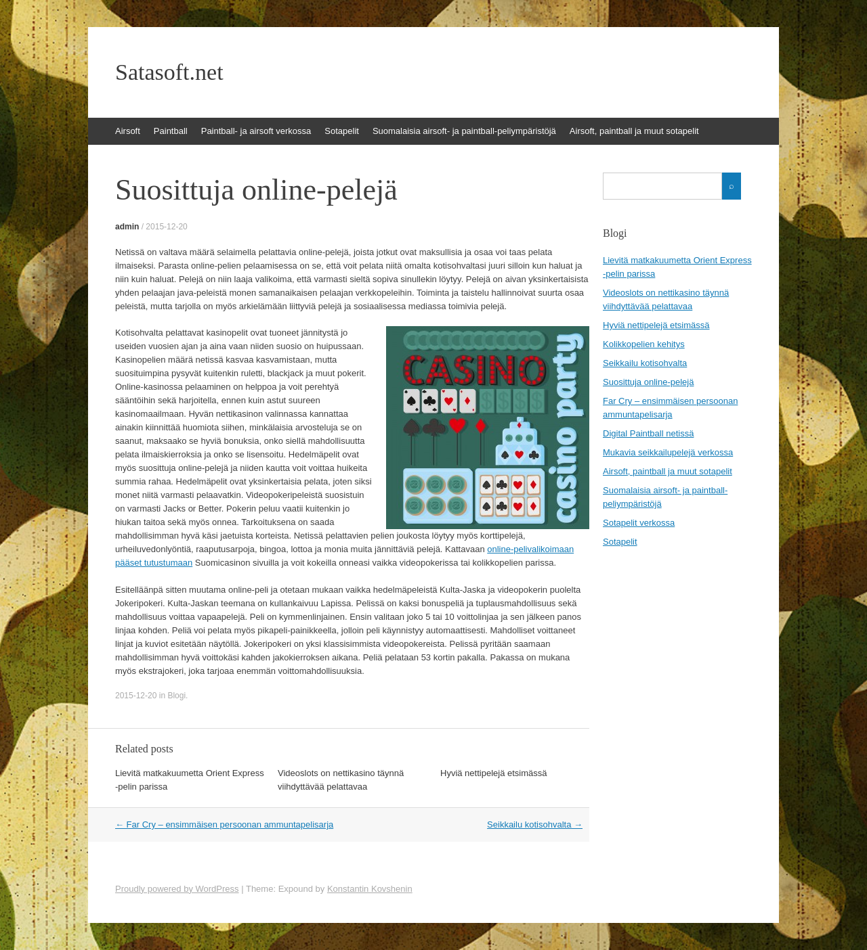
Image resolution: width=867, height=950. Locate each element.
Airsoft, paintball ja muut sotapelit (634, 131)
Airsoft (127, 131)
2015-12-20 (166, 226)
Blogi (176, 695)
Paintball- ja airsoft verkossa (256, 131)
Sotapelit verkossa (639, 523)
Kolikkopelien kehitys (644, 344)
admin (127, 226)
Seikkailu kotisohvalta (535, 824)
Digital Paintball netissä (648, 433)
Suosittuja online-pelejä (648, 382)
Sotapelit (341, 131)
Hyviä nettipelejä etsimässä (493, 773)
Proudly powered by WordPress (177, 889)
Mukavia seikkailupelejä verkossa (668, 452)
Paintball (171, 131)
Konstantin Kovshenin (370, 889)
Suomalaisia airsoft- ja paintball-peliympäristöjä (464, 131)
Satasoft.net (169, 72)
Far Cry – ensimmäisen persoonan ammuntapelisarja (224, 824)
